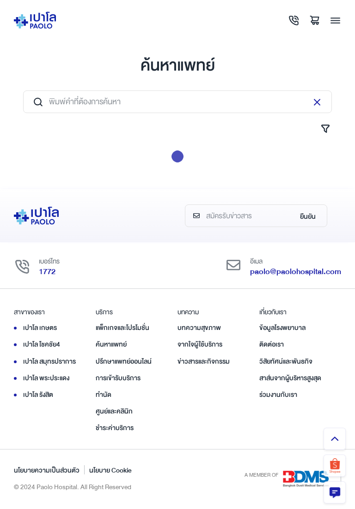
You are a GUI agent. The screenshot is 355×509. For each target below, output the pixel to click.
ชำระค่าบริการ (115, 427)
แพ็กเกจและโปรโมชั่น (122, 327)
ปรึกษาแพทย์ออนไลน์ (124, 361)
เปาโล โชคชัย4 (41, 344)
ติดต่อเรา (271, 344)
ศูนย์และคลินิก (114, 411)
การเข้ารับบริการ (118, 377)
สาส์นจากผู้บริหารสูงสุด (290, 377)
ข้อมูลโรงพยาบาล (282, 327)
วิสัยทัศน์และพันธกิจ (285, 361)
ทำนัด (103, 394)
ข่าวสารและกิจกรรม (204, 361)
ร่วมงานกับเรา (278, 394)
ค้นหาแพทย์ (111, 344)
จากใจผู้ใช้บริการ (200, 344)
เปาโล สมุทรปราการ (49, 361)
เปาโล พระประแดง (46, 377)
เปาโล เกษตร (40, 327)
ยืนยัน (308, 216)
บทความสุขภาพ (199, 327)
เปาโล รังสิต (38, 394)
